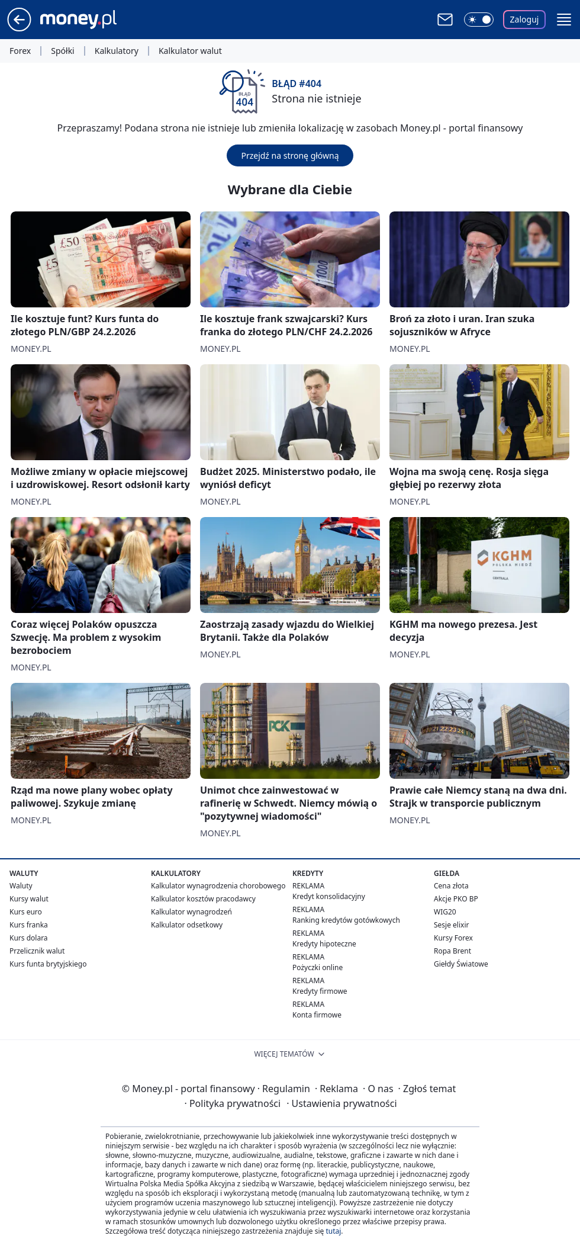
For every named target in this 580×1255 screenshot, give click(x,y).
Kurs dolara (28, 938)
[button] (564, 19)
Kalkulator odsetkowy (187, 925)
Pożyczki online (317, 967)
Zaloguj (524, 19)
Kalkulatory (116, 51)
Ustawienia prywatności (341, 1103)
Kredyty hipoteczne (324, 944)
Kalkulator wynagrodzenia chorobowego (218, 886)
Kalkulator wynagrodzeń (191, 912)
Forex (20, 51)
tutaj (333, 1231)
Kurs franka (28, 925)
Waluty (21, 886)
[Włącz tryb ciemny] (479, 19)
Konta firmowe (316, 1015)
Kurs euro (25, 912)
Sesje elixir (451, 925)
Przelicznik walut (37, 951)
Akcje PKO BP (456, 899)
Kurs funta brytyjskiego (47, 964)
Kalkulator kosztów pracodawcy (203, 899)
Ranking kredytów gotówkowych (346, 920)
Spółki (62, 51)
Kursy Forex (453, 938)
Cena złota (451, 886)
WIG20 (445, 912)
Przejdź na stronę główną (290, 155)
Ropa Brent (452, 951)
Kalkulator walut (190, 51)
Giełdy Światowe (461, 964)
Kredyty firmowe (319, 991)
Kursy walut (29, 899)
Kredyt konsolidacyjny (328, 896)
